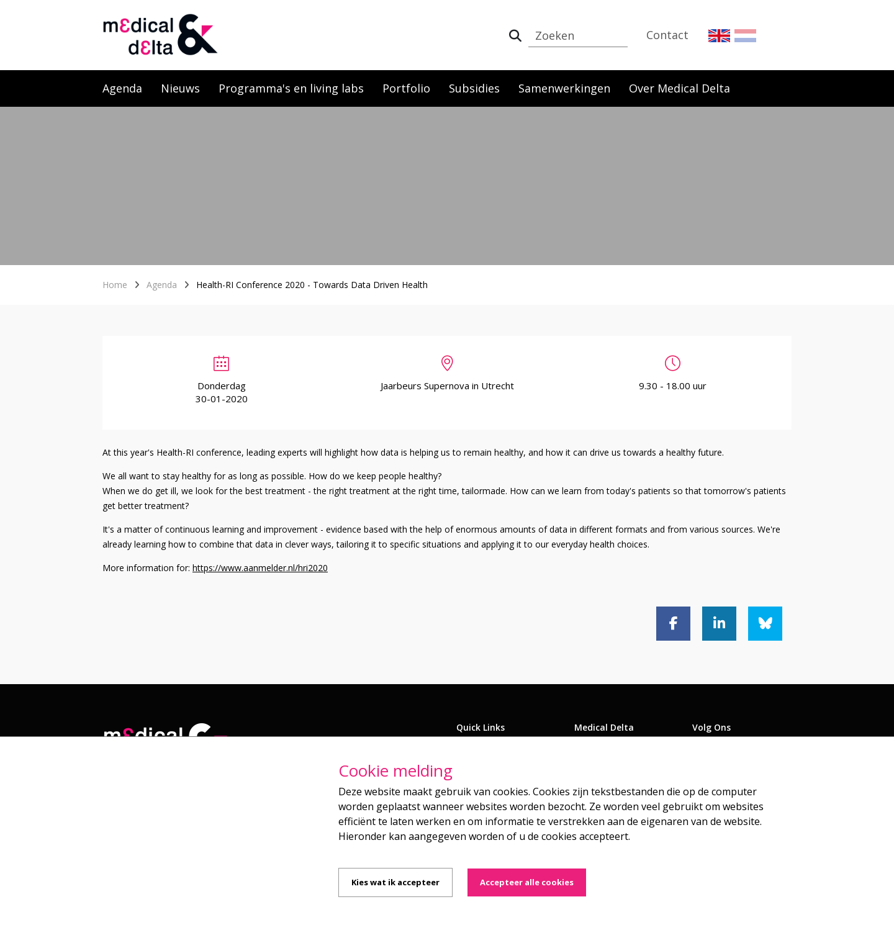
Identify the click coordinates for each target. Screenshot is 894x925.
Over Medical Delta (679, 88)
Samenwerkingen (564, 88)
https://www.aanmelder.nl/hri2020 (260, 568)
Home (114, 285)
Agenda (122, 88)
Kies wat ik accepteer (395, 882)
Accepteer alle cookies (527, 882)
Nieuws (180, 88)
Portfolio (406, 88)
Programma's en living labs (291, 88)
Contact (667, 34)
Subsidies (474, 88)
